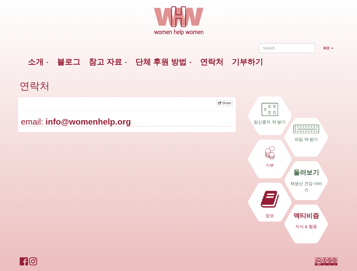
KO (330, 50)
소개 (38, 62)
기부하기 (247, 62)
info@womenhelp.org (88, 121)
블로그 (68, 62)
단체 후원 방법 (163, 62)
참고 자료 (108, 62)
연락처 (211, 62)
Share (224, 103)
